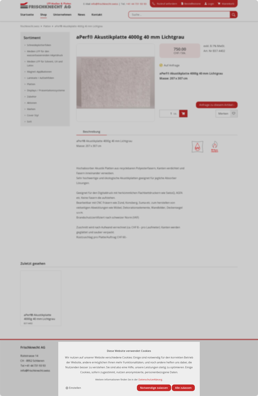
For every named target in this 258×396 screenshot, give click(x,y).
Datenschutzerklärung (150, 379)
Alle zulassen (183, 388)
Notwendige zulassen (154, 388)
